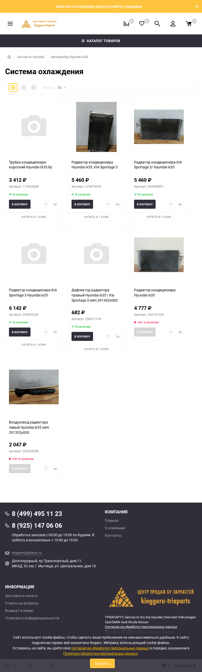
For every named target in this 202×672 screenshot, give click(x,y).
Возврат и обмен (19, 610)
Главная (112, 520)
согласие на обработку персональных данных (110, 648)
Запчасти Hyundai (30, 56)
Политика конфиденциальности (32, 618)
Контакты (113, 535)
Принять (102, 663)
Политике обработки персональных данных (100, 653)
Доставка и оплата (21, 596)
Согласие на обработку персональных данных (141, 626)
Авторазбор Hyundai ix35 (69, 56)
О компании (115, 528)
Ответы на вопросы (21, 603)
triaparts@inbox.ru (27, 552)
